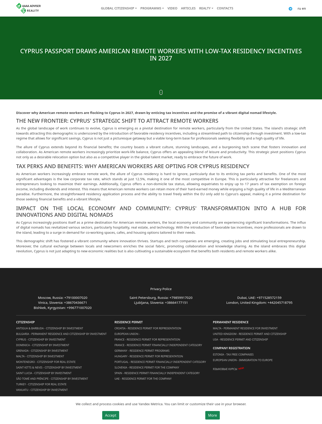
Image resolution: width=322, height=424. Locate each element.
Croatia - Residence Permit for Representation (147, 328)
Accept (110, 415)
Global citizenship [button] (117, 8)
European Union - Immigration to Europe (243, 360)
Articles (188, 8)
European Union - (127, 334)
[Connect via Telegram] (290, 8)
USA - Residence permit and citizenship (240, 339)
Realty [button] (205, 8)
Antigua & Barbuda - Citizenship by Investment (49, 328)
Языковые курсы (225, 369)
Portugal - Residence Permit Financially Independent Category (160, 362)
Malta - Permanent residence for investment (245, 328)
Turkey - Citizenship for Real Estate (41, 384)
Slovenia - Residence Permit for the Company (146, 367)
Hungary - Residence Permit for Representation (148, 356)
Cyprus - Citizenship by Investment (41, 339)
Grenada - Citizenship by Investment (42, 351)
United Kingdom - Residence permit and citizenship (249, 334)
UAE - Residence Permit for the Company (143, 379)
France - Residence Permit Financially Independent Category (158, 345)
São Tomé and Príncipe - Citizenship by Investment (52, 379)
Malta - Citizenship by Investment (40, 356)
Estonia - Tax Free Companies (233, 354)
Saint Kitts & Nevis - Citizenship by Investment (49, 367)
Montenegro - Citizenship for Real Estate (46, 362)
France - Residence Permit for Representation (147, 339)
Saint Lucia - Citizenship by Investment (44, 373)
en (304, 8)
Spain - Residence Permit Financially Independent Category (157, 373)
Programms (150, 8)
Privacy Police (161, 289)
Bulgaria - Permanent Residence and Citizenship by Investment (61, 334)
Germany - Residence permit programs (141, 351)
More (212, 415)
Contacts (225, 8)
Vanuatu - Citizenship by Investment (42, 390)
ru (299, 8)
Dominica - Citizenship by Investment (42, 345)
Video (172, 8)
